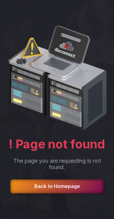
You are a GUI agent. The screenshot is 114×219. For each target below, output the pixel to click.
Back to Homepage (57, 186)
